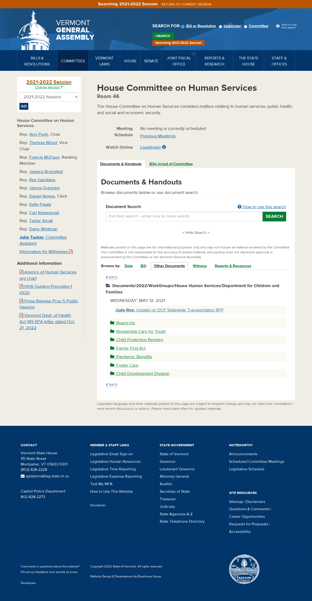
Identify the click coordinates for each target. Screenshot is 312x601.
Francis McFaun (44, 157)
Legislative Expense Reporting (116, 476)
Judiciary (167, 506)
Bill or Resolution (199, 26)
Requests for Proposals (248, 524)
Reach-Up (122, 323)
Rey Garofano (42, 180)
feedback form (45, 572)
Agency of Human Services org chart (48, 275)
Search (163, 36)
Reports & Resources (233, 266)
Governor (168, 461)
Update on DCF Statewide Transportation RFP (170, 310)
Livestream (150, 147)
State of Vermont (174, 454)
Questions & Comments (249, 509)
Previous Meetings (158, 136)
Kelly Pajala (40, 204)
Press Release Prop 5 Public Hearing (49, 304)
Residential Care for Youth (138, 331)
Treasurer (168, 499)
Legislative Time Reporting (113, 469)
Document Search (196, 207)
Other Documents (169, 266)
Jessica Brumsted (46, 171)
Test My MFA (101, 484)
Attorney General (174, 476)
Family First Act (128, 348)
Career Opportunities (247, 516)
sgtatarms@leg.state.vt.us (45, 476)
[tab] (121, 164)
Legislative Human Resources (115, 461)
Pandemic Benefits (131, 357)
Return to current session (186, 4)
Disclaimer (98, 505)
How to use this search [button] (262, 207)
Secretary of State (175, 491)
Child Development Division (139, 373)
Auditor (166, 484)
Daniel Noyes (42, 196)
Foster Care (124, 365)
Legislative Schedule (246, 469)
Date (129, 266)
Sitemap (236, 501)
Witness (200, 266)
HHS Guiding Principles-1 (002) (46, 290)
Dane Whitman (43, 229)
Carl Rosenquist (44, 213)
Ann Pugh (38, 134)
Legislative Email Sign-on (111, 454)
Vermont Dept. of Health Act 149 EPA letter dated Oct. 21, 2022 (47, 322)
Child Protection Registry (136, 340)
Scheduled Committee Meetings (256, 461)
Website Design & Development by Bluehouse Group (125, 576)
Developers (28, 583)
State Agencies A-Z (176, 514)
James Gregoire (44, 188)
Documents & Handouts (121, 164)
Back (111, 277)
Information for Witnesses (46, 252)
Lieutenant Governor (177, 469)
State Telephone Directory (182, 521)
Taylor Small (41, 221)
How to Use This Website (111, 491)
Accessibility (240, 531)
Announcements (243, 454)
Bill (143, 266)
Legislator (230, 26)
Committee (256, 26)
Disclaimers (255, 501)
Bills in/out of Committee (171, 164)
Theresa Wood (43, 143)
